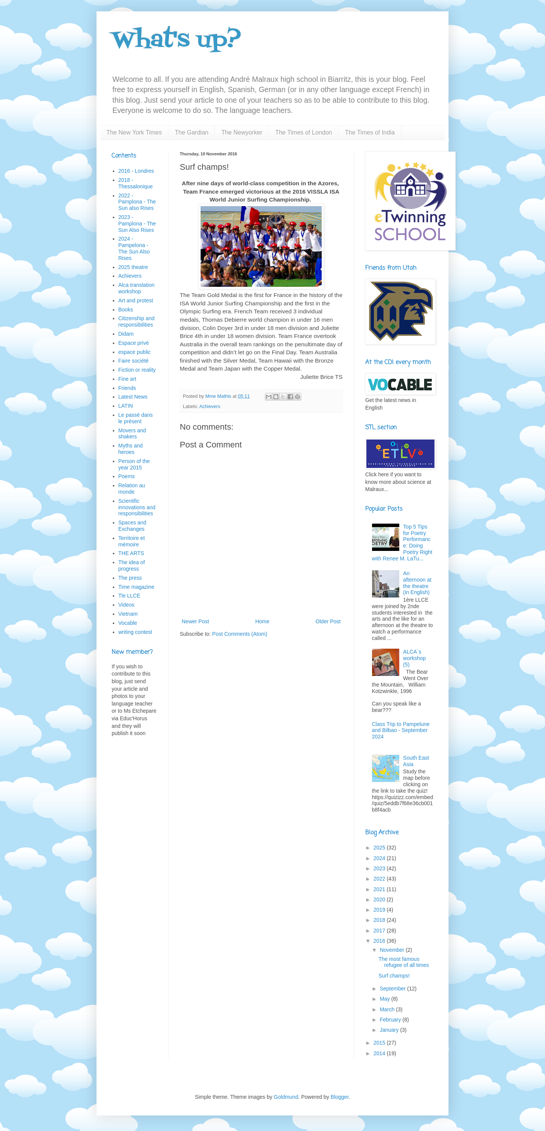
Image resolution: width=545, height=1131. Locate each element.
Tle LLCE (129, 596)
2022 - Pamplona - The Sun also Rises (137, 201)
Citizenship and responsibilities (136, 321)
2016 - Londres (136, 171)
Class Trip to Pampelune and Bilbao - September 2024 (401, 730)
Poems (126, 476)
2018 (380, 920)
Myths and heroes (130, 449)
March (388, 1009)
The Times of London (303, 132)
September (393, 989)
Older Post (328, 621)
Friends (127, 388)
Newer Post (195, 621)
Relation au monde (131, 488)
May (385, 999)
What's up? (176, 40)
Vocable (127, 623)
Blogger (340, 1097)
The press (130, 578)
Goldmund (286, 1097)
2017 (380, 931)
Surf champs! (394, 976)
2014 (380, 1053)
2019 (380, 910)
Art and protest (135, 300)
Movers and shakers (132, 433)
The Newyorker (241, 132)
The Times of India (370, 132)
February (391, 1020)
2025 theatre (133, 267)
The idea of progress (131, 565)
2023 (380, 868)
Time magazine (136, 587)
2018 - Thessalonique (135, 183)
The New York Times (134, 132)
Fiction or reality (137, 370)
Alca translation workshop (136, 288)
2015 (380, 1043)
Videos (126, 605)
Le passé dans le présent (135, 418)
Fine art (127, 379)
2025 (380, 848)
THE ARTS (131, 553)
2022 (380, 879)
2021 (380, 889)
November (392, 950)
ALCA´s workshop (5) (414, 658)
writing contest (135, 632)
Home (262, 621)
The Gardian (192, 132)
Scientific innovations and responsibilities (137, 507)
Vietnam (128, 614)
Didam (126, 334)
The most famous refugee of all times (403, 962)
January (390, 1030)
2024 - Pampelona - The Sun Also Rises (134, 248)
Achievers (209, 406)
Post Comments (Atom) (239, 634)
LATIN (125, 406)
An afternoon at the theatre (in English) (417, 582)
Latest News (133, 397)
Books (125, 310)
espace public (134, 352)
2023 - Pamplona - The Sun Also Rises (137, 223)
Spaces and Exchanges (132, 525)
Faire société (133, 361)
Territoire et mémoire (131, 541)
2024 (380, 858)
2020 (380, 899)
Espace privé (133, 343)
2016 (380, 941)
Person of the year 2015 (134, 464)
